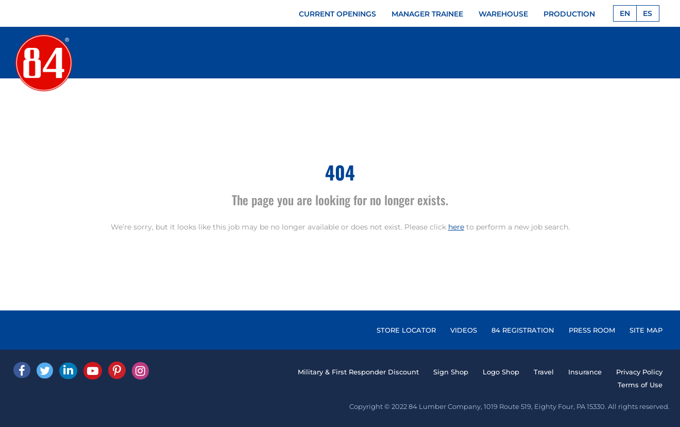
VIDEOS (463, 330)
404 (340, 172)
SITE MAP (646, 330)
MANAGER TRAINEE (427, 14)
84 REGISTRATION (522, 330)
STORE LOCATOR (406, 330)
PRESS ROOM (592, 330)
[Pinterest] (117, 370)
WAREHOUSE (503, 14)
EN (625, 13)
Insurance (585, 372)
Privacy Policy (639, 372)
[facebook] (21, 370)
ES (647, 13)
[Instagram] (140, 371)
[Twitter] (45, 371)
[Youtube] (92, 371)
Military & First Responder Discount (358, 372)
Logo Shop (501, 372)
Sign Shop (450, 372)
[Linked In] (68, 371)
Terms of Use (640, 385)
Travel (544, 372)
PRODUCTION (569, 14)
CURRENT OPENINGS (337, 14)
